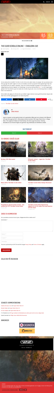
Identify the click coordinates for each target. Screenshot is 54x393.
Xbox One (11, 37)
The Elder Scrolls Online (12, 103)
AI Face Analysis (4, 310)
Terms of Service (37, 244)
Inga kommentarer (26, 48)
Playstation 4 (6, 37)
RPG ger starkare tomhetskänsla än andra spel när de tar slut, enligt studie (27, 313)
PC (1, 37)
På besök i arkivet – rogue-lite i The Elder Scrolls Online (39, 159)
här (39, 87)
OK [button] (25, 389)
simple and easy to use (6, 305)
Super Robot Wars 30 (18, 305)
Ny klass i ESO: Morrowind (8, 159)
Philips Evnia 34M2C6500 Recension (19, 315)
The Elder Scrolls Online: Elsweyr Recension (40, 182)
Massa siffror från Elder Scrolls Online (11, 182)
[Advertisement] (13, 289)
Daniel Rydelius (5, 48)
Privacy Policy (28, 244)
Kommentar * (4, 220)
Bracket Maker (4, 308)
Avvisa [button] (21, 389)
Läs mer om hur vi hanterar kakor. (10, 389)
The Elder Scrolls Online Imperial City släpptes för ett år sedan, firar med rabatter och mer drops (40, 206)
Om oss (23, 347)
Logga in (48, 2)
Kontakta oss (29, 347)
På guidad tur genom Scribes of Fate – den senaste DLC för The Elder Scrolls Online (12, 205)
